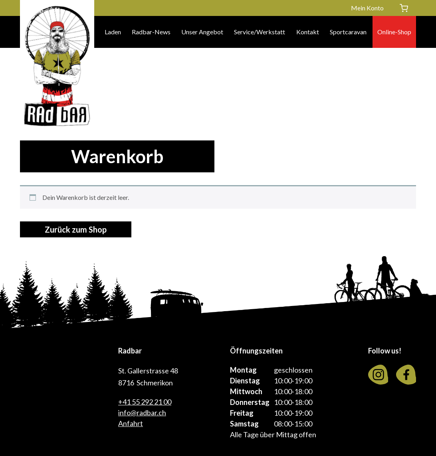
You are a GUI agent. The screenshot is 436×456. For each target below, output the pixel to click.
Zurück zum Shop (76, 229)
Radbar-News (151, 32)
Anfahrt (130, 423)
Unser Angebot (202, 32)
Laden (113, 32)
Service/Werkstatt (259, 32)
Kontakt (307, 32)
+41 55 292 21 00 (144, 401)
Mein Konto (367, 8)
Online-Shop (394, 32)
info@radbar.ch (142, 412)
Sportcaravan (348, 32)
